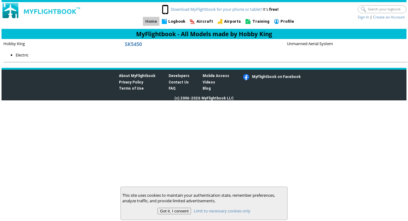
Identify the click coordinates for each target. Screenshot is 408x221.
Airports (232, 21)
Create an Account (389, 17)
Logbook (176, 21)
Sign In (363, 17)
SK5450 (133, 44)
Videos (209, 82)
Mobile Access (216, 75)
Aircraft (204, 21)
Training (260, 21)
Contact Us (179, 82)
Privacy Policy (131, 82)
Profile (287, 21)
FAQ (172, 88)
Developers (179, 75)
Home (151, 21)
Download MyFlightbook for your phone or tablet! (216, 9)
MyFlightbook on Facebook (276, 76)
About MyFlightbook (137, 75)
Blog (207, 88)
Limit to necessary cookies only (222, 211)
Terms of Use (131, 88)
